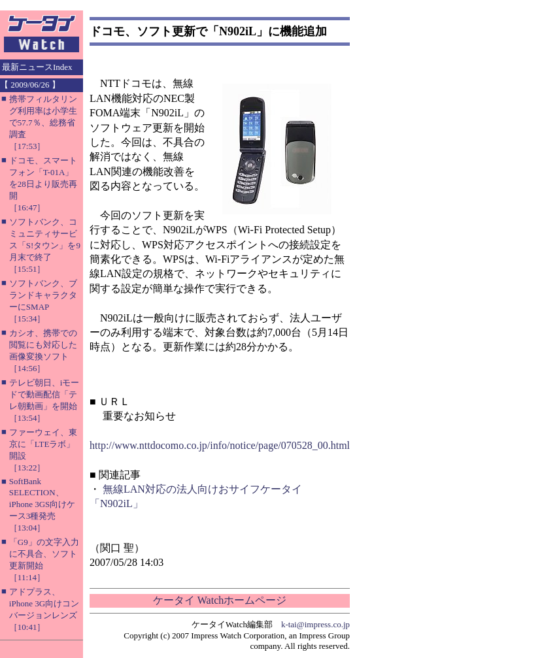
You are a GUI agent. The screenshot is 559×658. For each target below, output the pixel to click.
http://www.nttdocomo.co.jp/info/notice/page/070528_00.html (220, 445)
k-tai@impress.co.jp (315, 624)
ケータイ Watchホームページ (219, 600)
